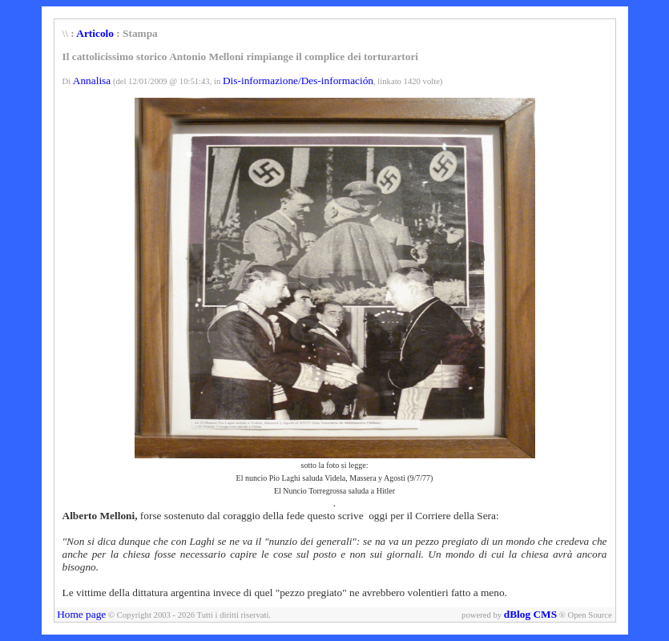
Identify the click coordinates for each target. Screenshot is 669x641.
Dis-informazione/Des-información (298, 81)
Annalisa (92, 81)
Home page (81, 614)
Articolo (95, 33)
